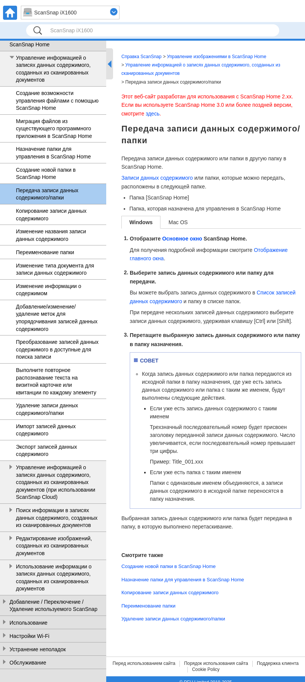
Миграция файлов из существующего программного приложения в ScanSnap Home (54, 128)
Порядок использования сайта (216, 663)
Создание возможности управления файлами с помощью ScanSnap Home (57, 100)
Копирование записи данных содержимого (51, 215)
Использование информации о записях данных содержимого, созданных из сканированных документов (53, 577)
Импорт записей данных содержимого (45, 430)
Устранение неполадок (37, 649)
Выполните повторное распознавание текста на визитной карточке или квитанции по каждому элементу (56, 381)
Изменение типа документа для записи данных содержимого (55, 269)
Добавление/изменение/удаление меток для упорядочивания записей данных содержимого (56, 318)
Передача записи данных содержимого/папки (47, 194)
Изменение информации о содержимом (48, 290)
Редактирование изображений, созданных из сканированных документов (54, 545)
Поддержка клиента (278, 663)
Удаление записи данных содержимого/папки (47, 409)
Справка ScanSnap (141, 56)
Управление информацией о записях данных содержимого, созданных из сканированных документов (53, 69)
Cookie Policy (206, 669)
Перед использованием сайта (144, 663)
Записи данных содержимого (157, 178)
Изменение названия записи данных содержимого (51, 235)
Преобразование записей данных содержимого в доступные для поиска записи (57, 349)
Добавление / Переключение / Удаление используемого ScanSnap (53, 605)
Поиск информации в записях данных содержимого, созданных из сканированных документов (56, 517)
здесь (152, 114)
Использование (28, 623)
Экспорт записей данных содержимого (46, 450)
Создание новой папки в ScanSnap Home (46, 173)
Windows (140, 222)
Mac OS (178, 222)
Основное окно (182, 239)
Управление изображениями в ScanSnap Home (46, 40)
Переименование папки (45, 252)
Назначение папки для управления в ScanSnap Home (53, 153)
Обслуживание (27, 663)
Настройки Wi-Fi (29, 636)
